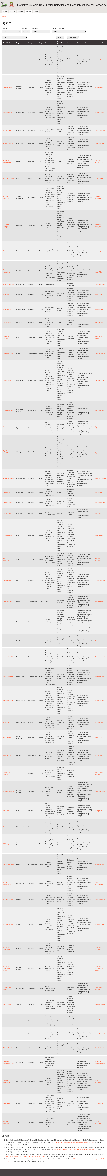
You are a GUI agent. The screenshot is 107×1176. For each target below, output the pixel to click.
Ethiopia (12, 11)
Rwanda (20, 11)
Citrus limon (6, 294)
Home (5, 11)
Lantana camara (8, 622)
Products (35, 28)
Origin (24, 28)
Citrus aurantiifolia (8, 284)
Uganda (28, 11)
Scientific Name (34, 35)
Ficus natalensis (7, 535)
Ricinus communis (8, 864)
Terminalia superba (8, 1034)
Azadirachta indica (8, 178)
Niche (4, 35)
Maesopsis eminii (8, 657)
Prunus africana (7, 827)
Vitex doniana (7, 1103)
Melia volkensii (7, 722)
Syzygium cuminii (8, 1005)
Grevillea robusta (8, 580)
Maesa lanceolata (8, 641)
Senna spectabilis (8, 899)
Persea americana (8, 791)
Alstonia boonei (7, 112)
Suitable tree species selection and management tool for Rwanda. (74, 1142)
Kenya (36, 11)
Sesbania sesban (8, 924)
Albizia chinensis (8, 60)
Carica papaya (7, 251)
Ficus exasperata (8, 502)
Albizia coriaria (7, 87)
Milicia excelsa (7, 737)
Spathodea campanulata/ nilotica (7, 968)
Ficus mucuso (7, 513)
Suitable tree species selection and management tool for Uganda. (26, 1156)
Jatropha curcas (7, 602)
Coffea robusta (7, 322)
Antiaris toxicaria (8, 143)
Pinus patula (6, 811)
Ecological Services (58, 28)
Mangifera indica (8, 676)
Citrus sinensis (7, 309)
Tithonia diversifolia (8, 1048)
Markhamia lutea (8, 700)
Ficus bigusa (6, 492)
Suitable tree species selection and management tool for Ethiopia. (73, 1149)
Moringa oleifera (7, 755)
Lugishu (4, 28)
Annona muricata (8, 130)
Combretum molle (8, 353)
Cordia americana (8, 411)
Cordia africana (7, 380)
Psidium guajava (8, 844)
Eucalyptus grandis (8, 478)
